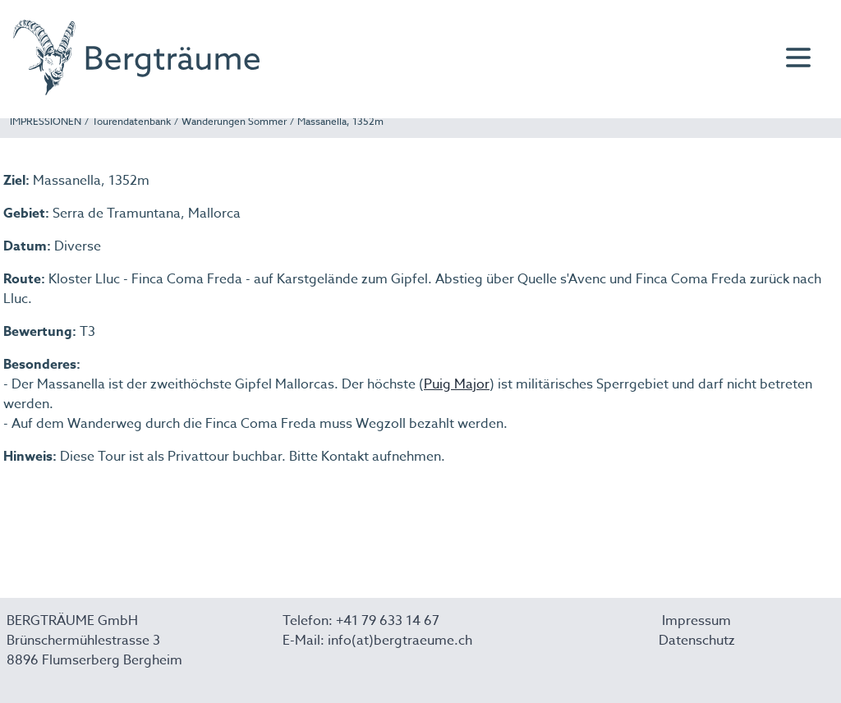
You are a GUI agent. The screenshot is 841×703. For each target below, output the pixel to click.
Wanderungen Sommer (234, 121)
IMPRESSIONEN (45, 121)
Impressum (696, 621)
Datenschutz (697, 640)
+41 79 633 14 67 (387, 621)
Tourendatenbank (131, 121)
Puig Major (456, 384)
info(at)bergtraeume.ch (400, 640)
